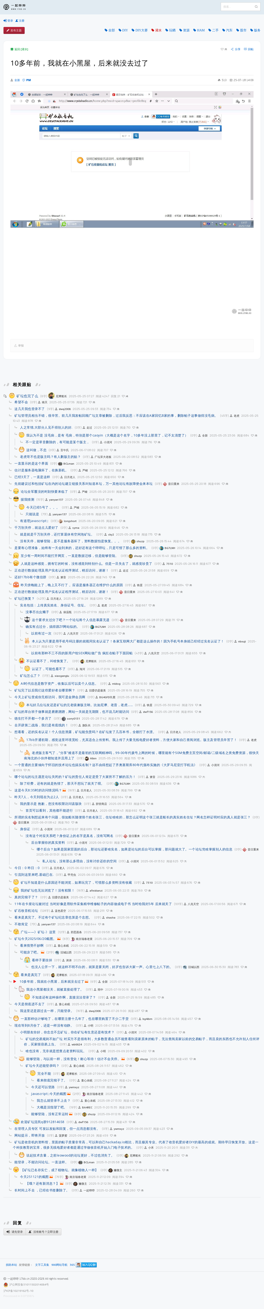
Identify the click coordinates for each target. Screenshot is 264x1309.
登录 (8, 20)
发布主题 (14, 30)
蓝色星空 (58, 910)
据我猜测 (27, 499)
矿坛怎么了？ (30, 675)
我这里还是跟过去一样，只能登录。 (47, 1010)
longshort (68, 521)
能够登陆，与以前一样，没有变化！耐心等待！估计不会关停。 (73, 1059)
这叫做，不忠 (36, 450)
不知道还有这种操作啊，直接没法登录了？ (64, 997)
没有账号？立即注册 (43, 1232)
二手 (215, 30)
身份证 (25, 829)
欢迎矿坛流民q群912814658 (42, 1122)
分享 (236, 49)
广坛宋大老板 (101, 457)
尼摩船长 (57, 396)
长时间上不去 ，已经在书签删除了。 (42, 1190)
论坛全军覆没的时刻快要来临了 (44, 491)
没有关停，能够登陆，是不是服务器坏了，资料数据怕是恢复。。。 (70, 541)
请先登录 (15, 1232)
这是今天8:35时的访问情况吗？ (38, 790)
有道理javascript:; (34, 521)
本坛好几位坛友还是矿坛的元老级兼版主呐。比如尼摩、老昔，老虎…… (79, 705)
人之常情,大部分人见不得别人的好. (46, 427)
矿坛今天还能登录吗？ (42, 1065)
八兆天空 (70, 633)
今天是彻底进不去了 (29, 1004)
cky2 (109, 534)
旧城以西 (63, 952)
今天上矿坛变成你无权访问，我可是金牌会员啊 (49, 697)
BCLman (66, 463)
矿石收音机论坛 (26, 910)
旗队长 (84, 725)
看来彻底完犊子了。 (52, 1080)
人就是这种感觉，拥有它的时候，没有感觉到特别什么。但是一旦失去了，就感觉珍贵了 (86, 563)
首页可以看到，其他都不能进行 (49, 810)
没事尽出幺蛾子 (37, 612)
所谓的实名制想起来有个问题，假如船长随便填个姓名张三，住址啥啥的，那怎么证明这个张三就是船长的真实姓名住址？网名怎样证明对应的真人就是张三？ (132, 817)
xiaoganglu (60, 676)
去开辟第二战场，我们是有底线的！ (41, 725)
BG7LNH (167, 548)
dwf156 (146, 712)
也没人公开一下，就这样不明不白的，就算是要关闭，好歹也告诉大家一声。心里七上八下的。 (102, 967)
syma (73, 527)
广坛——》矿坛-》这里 (38, 932)
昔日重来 (171, 484)
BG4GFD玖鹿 (105, 697)
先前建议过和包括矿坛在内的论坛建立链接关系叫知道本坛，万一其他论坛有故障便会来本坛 (83, 483)
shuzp (137, 541)
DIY (125, 30)
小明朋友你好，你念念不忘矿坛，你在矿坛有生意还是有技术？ (67, 1032)
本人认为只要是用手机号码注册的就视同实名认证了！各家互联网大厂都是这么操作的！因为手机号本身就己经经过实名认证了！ (128, 641)
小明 (88, 1025)
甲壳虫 (70, 874)
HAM (201, 30)
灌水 (158, 30)
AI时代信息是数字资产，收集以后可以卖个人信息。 (59, 683)
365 (72, 1264)
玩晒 (172, 30)
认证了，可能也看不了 (49, 669)
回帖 (249, 49)
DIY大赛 (141, 30)
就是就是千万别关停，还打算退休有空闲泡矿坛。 (57, 534)
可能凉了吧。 (30, 952)
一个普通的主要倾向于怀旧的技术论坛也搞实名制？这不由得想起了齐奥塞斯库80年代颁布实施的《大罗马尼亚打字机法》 (105, 765)
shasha (108, 917)
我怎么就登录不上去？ (53, 1100)
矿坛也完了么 (27, 395)
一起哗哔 (87, 1190)
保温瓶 (65, 612)
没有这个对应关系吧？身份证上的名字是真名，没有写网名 (69, 835)
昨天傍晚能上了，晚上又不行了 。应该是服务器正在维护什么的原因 (72, 585)
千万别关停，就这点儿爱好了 (36, 527)
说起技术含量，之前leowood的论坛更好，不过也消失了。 (70, 1155)
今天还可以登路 (43, 1087)
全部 (111, 30)
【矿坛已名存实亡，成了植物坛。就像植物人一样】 (59, 1170)
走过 (87, 427)
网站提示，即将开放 (29, 1135)
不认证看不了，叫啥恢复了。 (48, 661)
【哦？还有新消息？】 (42, 1183)
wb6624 (75, 1044)
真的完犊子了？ (26, 897)
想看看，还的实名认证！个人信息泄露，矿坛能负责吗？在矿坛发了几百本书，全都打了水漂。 (85, 732)
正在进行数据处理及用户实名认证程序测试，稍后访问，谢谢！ (61, 570)
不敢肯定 (21, 924)
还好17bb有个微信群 (30, 577)
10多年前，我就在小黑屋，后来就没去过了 (52, 981)
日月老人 (67, 477)
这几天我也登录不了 (29, 409)
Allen (91, 758)
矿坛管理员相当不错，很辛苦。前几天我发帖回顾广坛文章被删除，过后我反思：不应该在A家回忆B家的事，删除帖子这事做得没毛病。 (116, 415)
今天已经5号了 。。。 (43, 507)
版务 (257, 30)
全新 (15, 80)
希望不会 (21, 402)
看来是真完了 (31, 974)
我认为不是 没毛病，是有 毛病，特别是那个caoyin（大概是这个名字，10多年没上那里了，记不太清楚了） (107, 435)
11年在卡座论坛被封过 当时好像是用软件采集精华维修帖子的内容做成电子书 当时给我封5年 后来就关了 (93, 904)
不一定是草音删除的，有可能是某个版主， (58, 442)
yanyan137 (54, 499)
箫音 (61, 577)
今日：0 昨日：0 (27, 868)
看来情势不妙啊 (32, 945)
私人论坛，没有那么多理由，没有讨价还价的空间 (79, 861)
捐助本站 (11, 1264)
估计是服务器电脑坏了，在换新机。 (41, 470)
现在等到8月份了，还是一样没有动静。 (44, 1025)
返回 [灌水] (19, 49)
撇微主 (115, 1170)
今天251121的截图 (34, 1176)
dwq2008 (63, 409)
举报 (19, 345)
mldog (114, 683)
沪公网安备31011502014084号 (29, 1284)
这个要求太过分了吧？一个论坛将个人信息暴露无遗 (71, 620)
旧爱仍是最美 (95, 690)
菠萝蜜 (61, 1135)
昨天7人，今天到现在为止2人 (36, 797)
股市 (243, 30)
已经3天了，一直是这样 (32, 477)
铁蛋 (138, 585)
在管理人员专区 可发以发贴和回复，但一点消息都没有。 (57, 1128)
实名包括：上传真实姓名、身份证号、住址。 (53, 605)
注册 (19, 20)
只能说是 (32, 514)
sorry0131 (71, 718)
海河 (80, 669)
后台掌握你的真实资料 (48, 842)
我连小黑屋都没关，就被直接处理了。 (55, 989)
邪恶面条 (74, 932)
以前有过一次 (41, 633)
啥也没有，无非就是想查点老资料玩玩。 (56, 1051)
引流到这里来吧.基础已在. (34, 874)
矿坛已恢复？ (24, 598)
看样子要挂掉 (42, 960)
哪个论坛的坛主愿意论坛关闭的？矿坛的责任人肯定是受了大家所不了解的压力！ (75, 776)
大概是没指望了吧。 (52, 1107)
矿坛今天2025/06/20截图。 (35, 938)
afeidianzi (94, 890)
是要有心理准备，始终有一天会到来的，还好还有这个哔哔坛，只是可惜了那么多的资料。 (81, 547)
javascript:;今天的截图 (49, 1093)
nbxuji (240, 641)
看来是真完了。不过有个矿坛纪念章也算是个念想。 (53, 917)
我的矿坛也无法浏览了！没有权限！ (48, 890)
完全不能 (44, 1073)
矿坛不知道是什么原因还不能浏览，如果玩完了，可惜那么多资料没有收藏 (76, 882)
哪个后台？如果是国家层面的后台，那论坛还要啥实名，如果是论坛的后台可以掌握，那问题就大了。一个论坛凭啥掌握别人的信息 (134, 849)
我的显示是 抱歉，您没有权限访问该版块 (51, 803)
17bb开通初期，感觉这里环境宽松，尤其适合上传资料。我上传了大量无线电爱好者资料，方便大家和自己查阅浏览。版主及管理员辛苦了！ (131, 739)
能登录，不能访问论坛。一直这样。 (41, 1162)
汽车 (229, 30)
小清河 (106, 442)
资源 (186, 30)
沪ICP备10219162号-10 (18, 1290)
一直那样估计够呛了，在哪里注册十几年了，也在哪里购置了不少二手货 (75, 1018)
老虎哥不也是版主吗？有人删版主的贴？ (50, 456)
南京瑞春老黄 (81, 939)
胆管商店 (99, 804)
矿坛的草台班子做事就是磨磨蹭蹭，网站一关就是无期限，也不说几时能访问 (71, 711)
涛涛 (67, 960)
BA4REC (85, 1107)
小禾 (149, 1147)
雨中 (98, 989)
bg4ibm (145, 1019)
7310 (167, 563)
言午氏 (63, 450)
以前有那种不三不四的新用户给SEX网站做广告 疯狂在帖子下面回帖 (82, 653)
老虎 (234, 415)
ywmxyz (72, 1087)
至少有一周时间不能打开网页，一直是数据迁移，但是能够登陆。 (70, 555)
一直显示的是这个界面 (31, 463)
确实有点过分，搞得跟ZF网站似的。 (53, 626)
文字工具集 (42, 1264)
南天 (42, 402)
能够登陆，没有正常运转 (49, 1114)
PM (26, 80)
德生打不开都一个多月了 (33, 718)
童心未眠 (61, 945)
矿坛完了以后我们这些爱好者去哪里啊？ (44, 690)
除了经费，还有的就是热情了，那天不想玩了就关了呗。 (62, 783)
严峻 (83, 470)
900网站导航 (59, 1264)
